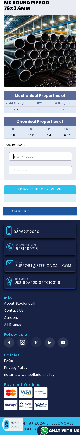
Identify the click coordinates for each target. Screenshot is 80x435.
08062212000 (26, 231)
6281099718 (27, 248)
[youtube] (63, 342)
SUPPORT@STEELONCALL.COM (43, 265)
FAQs (8, 360)
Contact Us (13, 310)
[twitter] (36, 342)
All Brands (12, 324)
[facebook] (9, 342)
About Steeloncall (19, 303)
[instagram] (22, 342)
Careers (11, 317)
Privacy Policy (16, 367)
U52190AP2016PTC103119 (37, 282)
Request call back (12, 424)
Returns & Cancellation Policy (29, 374)
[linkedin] (50, 342)
